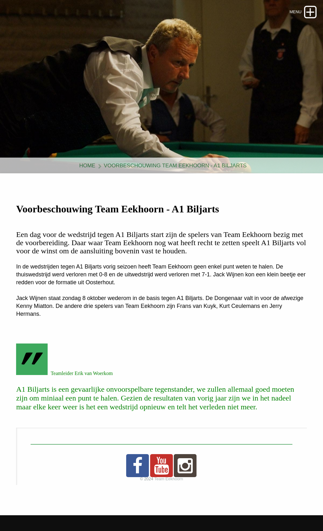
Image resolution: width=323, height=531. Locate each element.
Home (87, 166)
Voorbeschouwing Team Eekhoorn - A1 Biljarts (175, 166)
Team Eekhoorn (168, 478)
